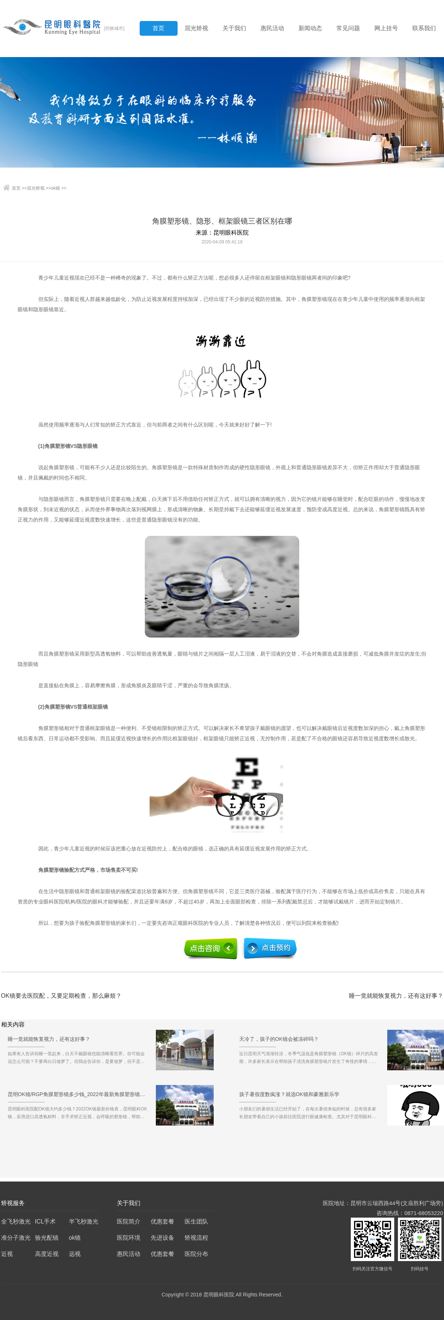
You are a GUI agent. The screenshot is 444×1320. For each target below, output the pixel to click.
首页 (158, 28)
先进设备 (162, 1238)
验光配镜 (47, 1238)
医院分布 (196, 1254)
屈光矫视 (196, 28)
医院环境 (128, 1238)
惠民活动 (272, 28)
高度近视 (47, 1254)
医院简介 (128, 1221)
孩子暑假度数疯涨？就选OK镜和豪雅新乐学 (289, 1096)
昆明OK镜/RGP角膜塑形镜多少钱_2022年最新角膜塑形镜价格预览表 (78, 1096)
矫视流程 (196, 1238)
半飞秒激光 (83, 1221)
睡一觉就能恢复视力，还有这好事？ (396, 996)
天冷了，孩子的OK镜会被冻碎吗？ (279, 1041)
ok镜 (55, 188)
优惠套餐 (162, 1221)
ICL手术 (45, 1221)
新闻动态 (310, 28)
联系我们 (424, 28)
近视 (7, 1254)
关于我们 (234, 28)
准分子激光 (16, 1238)
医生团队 (196, 1221)
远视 (75, 1254)
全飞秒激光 (16, 1221)
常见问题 (348, 28)
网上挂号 (386, 28)
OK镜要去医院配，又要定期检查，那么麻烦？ (61, 996)
